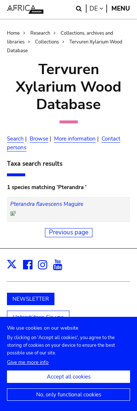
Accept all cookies (69, 384)
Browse (39, 138)
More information (75, 138)
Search (15, 138)
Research (40, 33)
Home (13, 33)
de (98, 8)
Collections (47, 42)
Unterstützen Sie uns (38, 317)
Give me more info (28, 369)
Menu (120, 8)
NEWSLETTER (30, 299)
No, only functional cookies (68, 402)
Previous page (68, 232)
